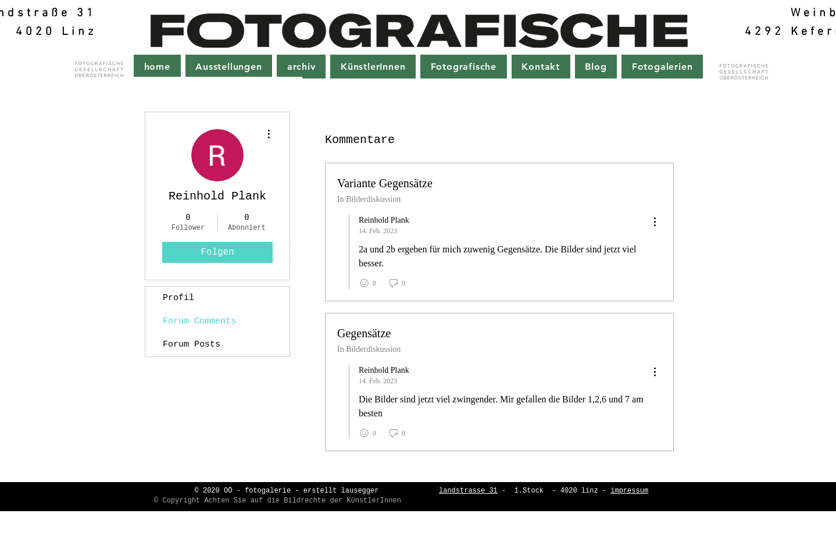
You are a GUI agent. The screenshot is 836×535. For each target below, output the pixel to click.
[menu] (655, 222)
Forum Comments (199, 321)
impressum (629, 491)
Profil (178, 298)
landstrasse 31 (468, 491)
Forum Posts (191, 344)
